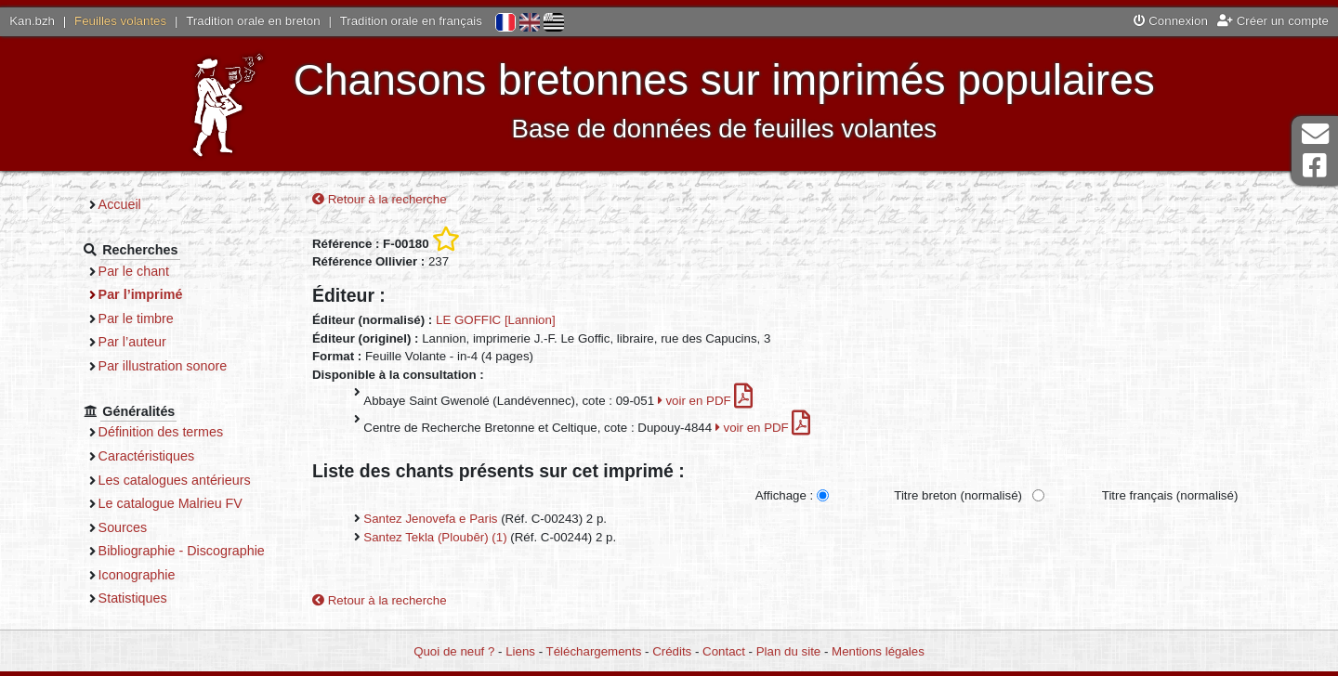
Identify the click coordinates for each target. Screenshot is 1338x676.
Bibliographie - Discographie (181, 550)
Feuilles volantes (120, 21)
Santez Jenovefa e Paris (430, 519)
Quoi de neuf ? (453, 651)
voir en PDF (706, 401)
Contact (723, 651)
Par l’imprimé (140, 294)
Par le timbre (136, 318)
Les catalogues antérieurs (174, 480)
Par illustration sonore (163, 365)
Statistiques (132, 598)
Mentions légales (878, 651)
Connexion (1171, 21)
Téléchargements (594, 651)
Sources (123, 527)
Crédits (671, 651)
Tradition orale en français (411, 21)
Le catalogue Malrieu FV (170, 503)
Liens (520, 651)
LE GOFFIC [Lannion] (496, 320)
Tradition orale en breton (253, 21)
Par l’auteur (132, 341)
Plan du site (788, 651)
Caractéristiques (146, 455)
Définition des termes (161, 431)
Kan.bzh (32, 21)
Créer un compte (1273, 21)
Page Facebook (1315, 165)
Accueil (119, 204)
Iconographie (137, 574)
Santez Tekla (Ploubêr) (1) (434, 537)
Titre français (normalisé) (1170, 495)
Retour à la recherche (379, 199)
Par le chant (133, 271)
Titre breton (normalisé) (958, 495)
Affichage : (784, 495)
